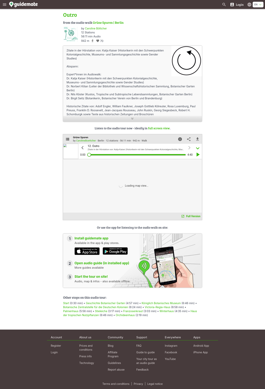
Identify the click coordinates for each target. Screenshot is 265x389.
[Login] (236, 4)
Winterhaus (166, 311)
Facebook (171, 352)
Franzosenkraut (133, 311)
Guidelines (114, 363)
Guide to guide (145, 352)
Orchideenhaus (125, 315)
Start (66, 303)
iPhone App (200, 352)
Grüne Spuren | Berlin (108, 22)
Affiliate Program (113, 354)
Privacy (138, 383)
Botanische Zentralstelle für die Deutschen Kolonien (95, 307)
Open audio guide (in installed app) (102, 263)
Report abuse (116, 369)
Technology (86, 363)
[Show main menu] (4, 4)
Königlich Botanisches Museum (161, 303)
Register (56, 345)
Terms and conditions (115, 383)
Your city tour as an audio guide (146, 361)
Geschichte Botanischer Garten (105, 303)
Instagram (171, 345)
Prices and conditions (86, 347)
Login (54, 352)
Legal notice (155, 383)
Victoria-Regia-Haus (157, 307)
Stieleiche (101, 311)
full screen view (159, 128)
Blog (110, 345)
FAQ (138, 345)
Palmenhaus (71, 311)
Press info (85, 356)
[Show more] (132, 119)
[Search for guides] (224, 4)
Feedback (142, 369)
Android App (201, 345)
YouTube (170, 359)
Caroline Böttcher (96, 28)
